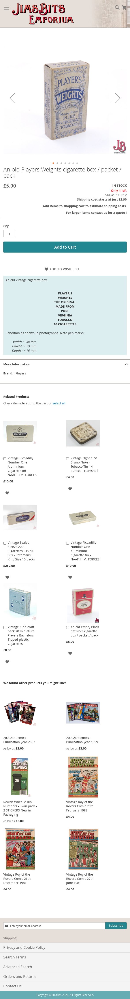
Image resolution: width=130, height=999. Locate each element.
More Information (16, 364)
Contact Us (12, 986)
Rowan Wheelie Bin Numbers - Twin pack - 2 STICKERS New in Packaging (20, 808)
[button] (12, 98)
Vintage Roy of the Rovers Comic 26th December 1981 (17, 878)
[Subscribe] (116, 925)
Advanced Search (17, 966)
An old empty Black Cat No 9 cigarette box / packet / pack (85, 631)
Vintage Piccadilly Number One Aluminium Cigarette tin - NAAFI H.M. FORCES (22, 466)
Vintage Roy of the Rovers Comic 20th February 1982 (80, 806)
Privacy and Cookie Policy (24, 947)
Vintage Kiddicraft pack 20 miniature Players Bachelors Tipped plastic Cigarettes (21, 635)
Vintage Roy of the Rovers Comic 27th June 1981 (80, 878)
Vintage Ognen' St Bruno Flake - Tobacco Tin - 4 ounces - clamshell (84, 464)
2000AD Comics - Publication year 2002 (19, 740)
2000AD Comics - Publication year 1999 (82, 740)
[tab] (65, 364)
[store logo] (43, 14)
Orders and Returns (19, 976)
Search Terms (14, 957)
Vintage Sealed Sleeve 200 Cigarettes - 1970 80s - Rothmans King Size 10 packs (21, 550)
